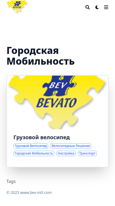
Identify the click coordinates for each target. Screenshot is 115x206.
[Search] (87, 7)
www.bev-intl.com (36, 192)
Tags (11, 181)
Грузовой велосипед (41, 137)
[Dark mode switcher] (97, 7)
